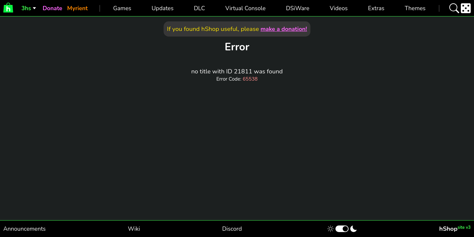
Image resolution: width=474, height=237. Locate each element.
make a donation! (283, 29)
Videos (339, 8)
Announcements (24, 229)
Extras (376, 8)
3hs (26, 8)
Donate (52, 8)
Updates (163, 8)
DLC (199, 8)
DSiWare (297, 8)
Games (122, 8)
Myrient (77, 8)
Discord (232, 229)
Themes (415, 8)
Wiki (134, 229)
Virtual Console (245, 8)
